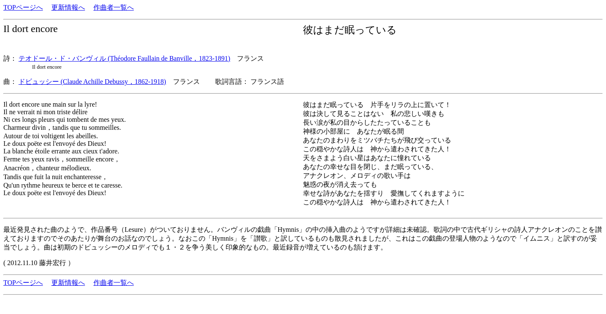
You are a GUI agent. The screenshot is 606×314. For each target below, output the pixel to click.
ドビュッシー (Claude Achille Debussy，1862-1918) (92, 81)
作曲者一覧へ (113, 7)
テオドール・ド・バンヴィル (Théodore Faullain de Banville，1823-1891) (124, 58)
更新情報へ (68, 7)
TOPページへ (23, 7)
